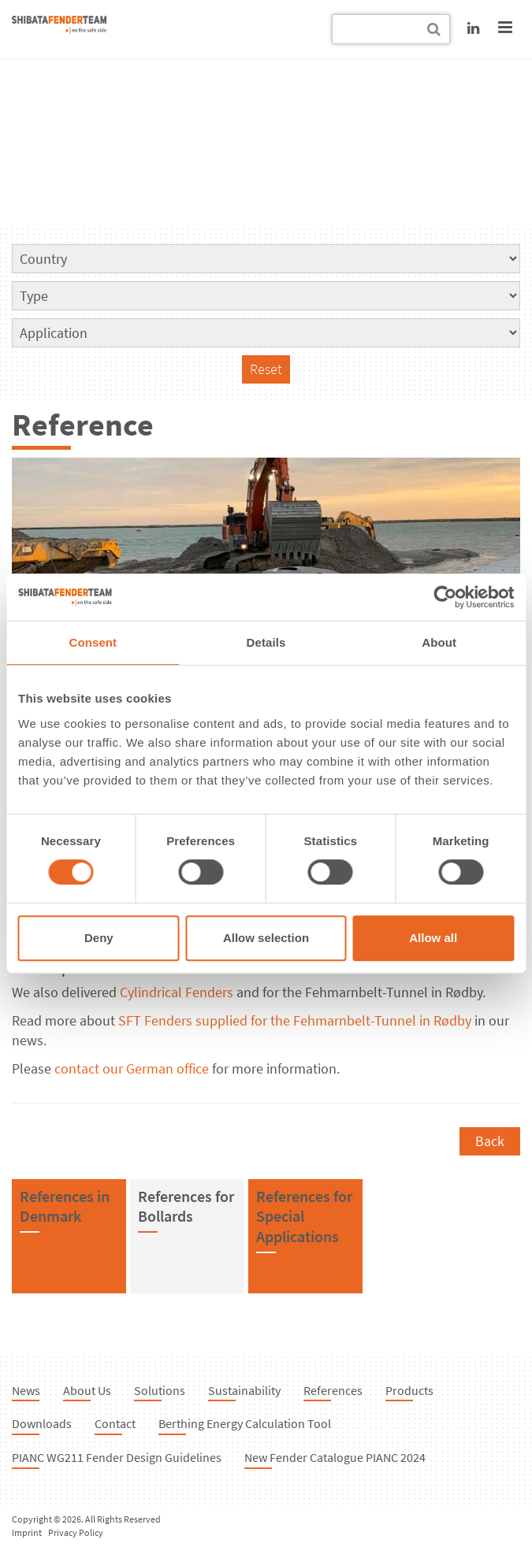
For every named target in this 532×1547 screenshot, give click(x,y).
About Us (87, 1390)
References (333, 1390)
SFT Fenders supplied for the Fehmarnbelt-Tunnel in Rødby (294, 1020)
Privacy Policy (75, 1532)
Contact (115, 1423)
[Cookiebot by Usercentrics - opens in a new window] (445, 597)
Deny (98, 937)
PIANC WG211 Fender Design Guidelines (116, 1457)
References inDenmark (65, 1206)
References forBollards (186, 1206)
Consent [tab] (93, 642)
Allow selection (266, 937)
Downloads (42, 1423)
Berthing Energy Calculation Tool (244, 1423)
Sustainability (244, 1390)
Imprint (27, 1532)
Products (409, 1390)
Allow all (433, 937)
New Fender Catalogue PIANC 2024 (335, 1457)
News (26, 1390)
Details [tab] (266, 642)
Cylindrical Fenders (176, 992)
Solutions (159, 1390)
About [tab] (439, 642)
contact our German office (131, 1068)
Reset (266, 369)
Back (489, 1141)
